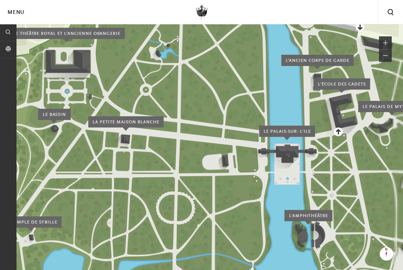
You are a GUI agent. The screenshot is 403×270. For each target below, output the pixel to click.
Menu (15, 12)
